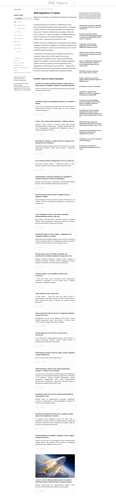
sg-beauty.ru (20, 38)
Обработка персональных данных (21, 69)
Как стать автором (19, 63)
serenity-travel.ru (21, 25)
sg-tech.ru (19, 51)
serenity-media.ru (21, 28)
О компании (17, 58)
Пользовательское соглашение (22, 72)
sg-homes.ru (20, 35)
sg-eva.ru (19, 32)
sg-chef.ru (19, 22)
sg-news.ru (19, 18)
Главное (18, 9)
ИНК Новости (58, 3)
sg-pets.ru (19, 48)
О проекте (17, 60)
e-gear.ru (19, 41)
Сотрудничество (18, 65)
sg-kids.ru (19, 45)
